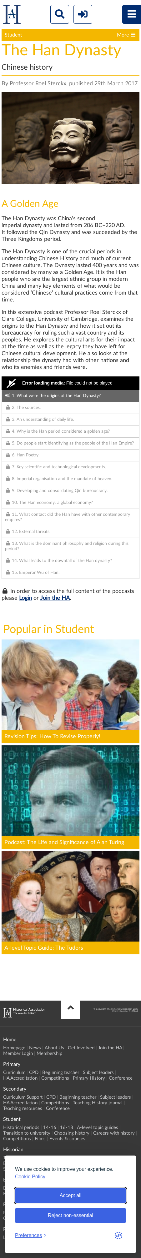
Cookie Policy (30, 1176)
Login (25, 598)
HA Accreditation (20, 1078)
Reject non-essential (70, 1215)
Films (40, 1138)
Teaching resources (22, 1108)
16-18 (66, 1127)
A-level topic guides (97, 1127)
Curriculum (14, 1072)
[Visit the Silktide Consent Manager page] (118, 1235)
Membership (49, 1053)
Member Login (18, 1053)
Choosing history (71, 1133)
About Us (54, 1048)
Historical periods (21, 1127)
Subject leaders (98, 1072)
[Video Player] (70, 383)
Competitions (55, 1078)
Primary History (89, 1078)
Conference (121, 1078)
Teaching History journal (98, 1103)
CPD (33, 1072)
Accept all (70, 1195)
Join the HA (55, 598)
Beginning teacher (60, 1072)
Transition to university (26, 1133)
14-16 (49, 1127)
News (35, 1048)
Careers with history (114, 1133)
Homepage (14, 1048)
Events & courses (67, 1138)
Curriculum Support (23, 1097)
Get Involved (81, 1048)
